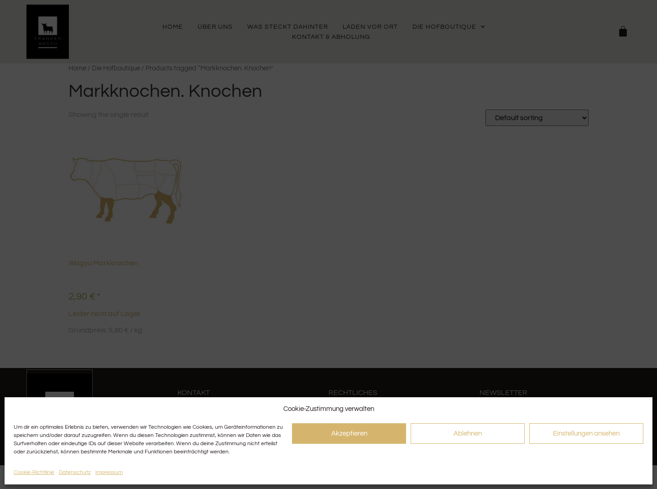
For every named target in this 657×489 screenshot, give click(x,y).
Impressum (109, 472)
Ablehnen (468, 433)
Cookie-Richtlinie (34, 472)
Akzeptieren (349, 433)
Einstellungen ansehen (586, 433)
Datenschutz (75, 472)
